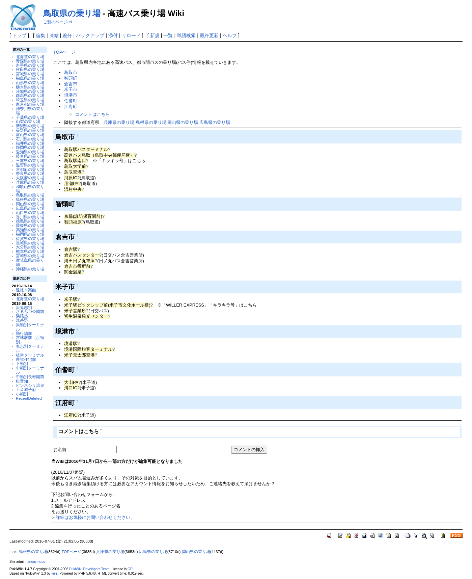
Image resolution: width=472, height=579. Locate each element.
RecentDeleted (29, 398)
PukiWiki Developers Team (89, 569)
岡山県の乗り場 (30, 204)
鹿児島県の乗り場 (30, 262)
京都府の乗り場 (30, 169)
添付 (113, 35)
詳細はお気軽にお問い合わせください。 (95, 517)
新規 (155, 35)
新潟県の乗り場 (30, 126)
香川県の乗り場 (30, 217)
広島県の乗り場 (30, 208)
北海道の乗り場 (30, 56)
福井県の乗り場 (30, 143)
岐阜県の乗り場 (30, 156)
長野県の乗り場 (30, 130)
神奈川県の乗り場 (30, 110)
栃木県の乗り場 (30, 87)
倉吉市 (70, 83)
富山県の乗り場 (30, 134)
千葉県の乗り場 (30, 117)
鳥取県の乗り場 (72, 13)
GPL (131, 569)
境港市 (70, 95)
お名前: (61, 449)
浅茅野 (22, 320)
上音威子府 (26, 389)
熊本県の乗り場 (30, 251)
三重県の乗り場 (30, 160)
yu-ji (54, 573)
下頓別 (22, 363)
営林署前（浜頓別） (30, 339)
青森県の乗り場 (30, 61)
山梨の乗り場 (28, 121)
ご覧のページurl (57, 22)
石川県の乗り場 (30, 139)
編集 (40, 35)
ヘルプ (230, 35)
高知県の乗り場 (30, 230)
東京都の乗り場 (30, 104)
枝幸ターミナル (30, 355)
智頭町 (70, 78)
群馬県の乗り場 (30, 95)
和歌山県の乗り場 (30, 188)
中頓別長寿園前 (30, 376)
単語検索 (186, 35)
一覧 (168, 35)
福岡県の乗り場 (30, 234)
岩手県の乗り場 (30, 65)
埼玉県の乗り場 (30, 100)
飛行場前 (24, 333)
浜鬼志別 (24, 307)
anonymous (36, 561)
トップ (19, 35)
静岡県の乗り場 (30, 147)
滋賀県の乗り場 (30, 165)
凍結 (54, 35)
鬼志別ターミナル (30, 348)
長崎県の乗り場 (30, 243)
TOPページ (64, 52)
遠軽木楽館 (26, 290)
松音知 (22, 381)
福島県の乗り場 (30, 78)
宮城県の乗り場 (30, 74)
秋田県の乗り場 (30, 69)
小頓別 (22, 394)
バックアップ (90, 35)
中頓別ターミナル (30, 370)
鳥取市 (70, 72)
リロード (131, 35)
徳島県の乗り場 (30, 221)
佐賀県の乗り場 (30, 238)
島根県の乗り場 (30, 199)
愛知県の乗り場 (30, 152)
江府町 (70, 106)
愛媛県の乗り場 (30, 225)
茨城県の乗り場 (30, 91)
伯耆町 (70, 100)
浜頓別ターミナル (30, 326)
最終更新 (209, 35)
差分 (67, 35)
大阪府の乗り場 (30, 178)
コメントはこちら (92, 114)
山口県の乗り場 (30, 212)
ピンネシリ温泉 (30, 385)
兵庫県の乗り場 (30, 182)
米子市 (70, 89)
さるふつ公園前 (30, 311)
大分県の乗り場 (30, 247)
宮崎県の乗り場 (30, 256)
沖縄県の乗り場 (30, 269)
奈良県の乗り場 (30, 173)
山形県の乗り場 (30, 82)
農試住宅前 (26, 359)
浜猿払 (22, 316)
